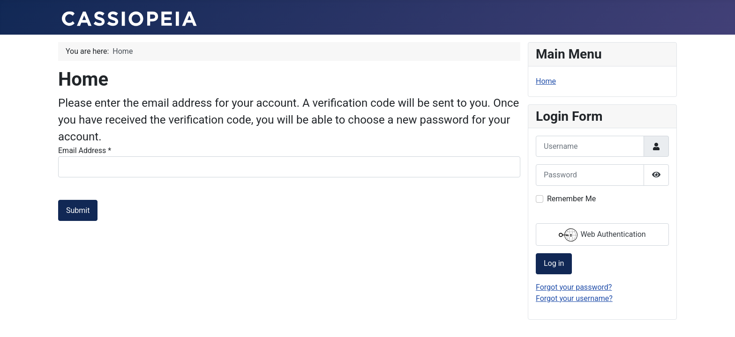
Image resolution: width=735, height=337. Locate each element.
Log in (554, 263)
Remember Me (571, 198)
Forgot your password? (574, 287)
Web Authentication (602, 235)
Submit (78, 210)
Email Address (84, 150)
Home (546, 81)
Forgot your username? (574, 298)
